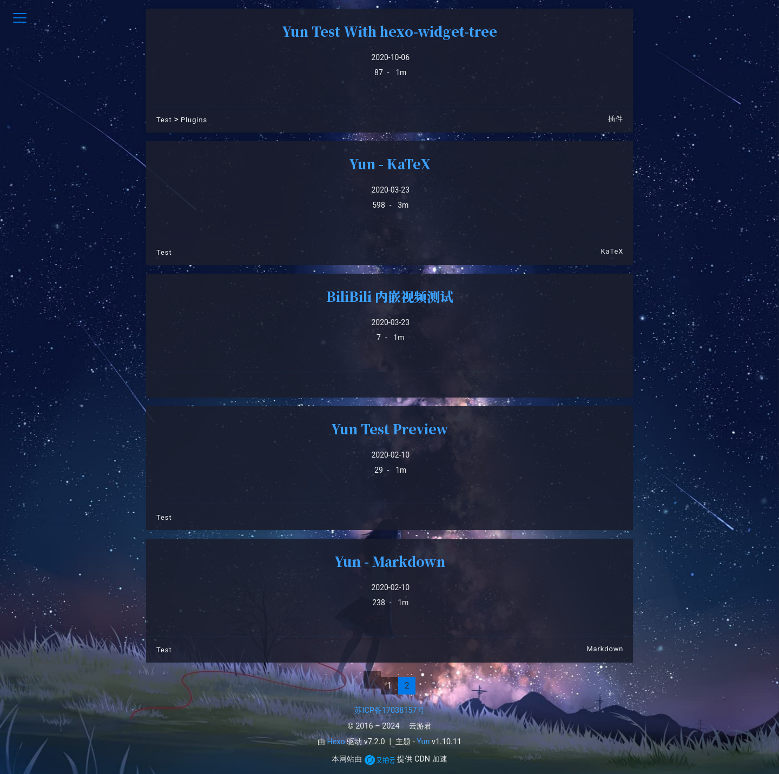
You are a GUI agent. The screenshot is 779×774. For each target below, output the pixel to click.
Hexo (336, 741)
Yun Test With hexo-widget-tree (389, 31)
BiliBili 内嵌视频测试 (389, 296)
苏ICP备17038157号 (389, 710)
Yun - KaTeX (390, 163)
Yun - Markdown (389, 561)
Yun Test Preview (389, 428)
